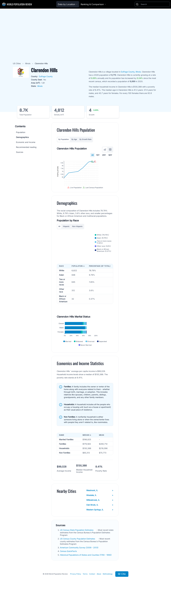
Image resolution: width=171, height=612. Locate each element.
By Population (63, 139)
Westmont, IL (99, 508)
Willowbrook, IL (99, 518)
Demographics (22, 137)
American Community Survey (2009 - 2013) (79, 566)
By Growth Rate (85, 139)
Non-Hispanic (77, 237)
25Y (104, 155)
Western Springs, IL (99, 527)
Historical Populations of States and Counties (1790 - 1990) (86, 573)
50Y (110, 155)
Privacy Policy (75, 592)
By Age (74, 139)
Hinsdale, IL (99, 513)
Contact (92, 592)
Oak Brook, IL (99, 523)
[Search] (155, 4)
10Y (98, 155)
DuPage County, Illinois (131, 72)
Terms (85, 592)
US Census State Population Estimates (77, 548)
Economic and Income (25, 142)
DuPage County (46, 76)
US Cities (17, 63)
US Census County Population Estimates (78, 557)
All (92, 155)
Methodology (108, 592)
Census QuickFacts (68, 569)
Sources (19, 152)
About (99, 592)
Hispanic (66, 237)
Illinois (28, 63)
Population (20, 132)
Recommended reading (26, 147)
